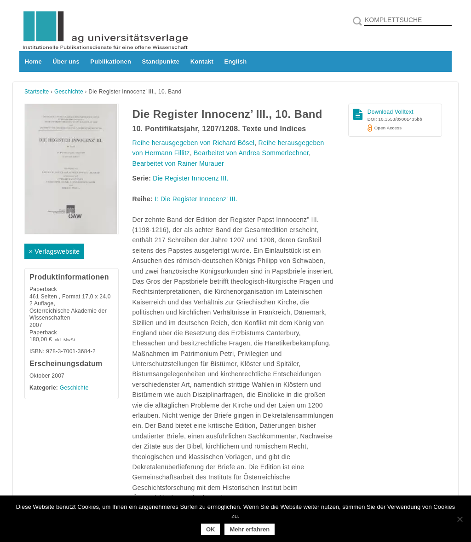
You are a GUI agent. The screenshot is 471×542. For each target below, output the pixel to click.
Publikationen (110, 61)
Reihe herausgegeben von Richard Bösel (193, 142)
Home (33, 61)
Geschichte (68, 91)
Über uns (66, 61)
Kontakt (201, 61)
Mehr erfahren (250, 529)
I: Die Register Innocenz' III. (196, 199)
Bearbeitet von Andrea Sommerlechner (251, 153)
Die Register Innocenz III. (190, 178)
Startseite (36, 91)
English (235, 61)
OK (210, 529)
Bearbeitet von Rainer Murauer (178, 163)
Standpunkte (161, 61)
